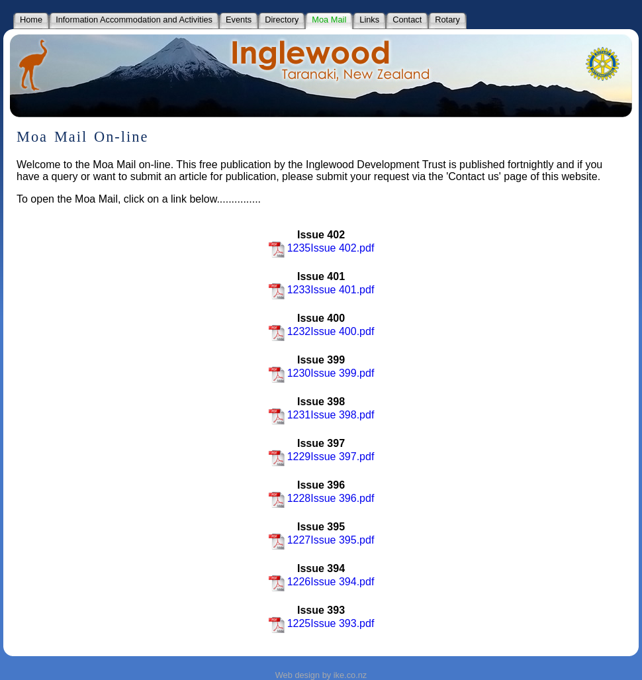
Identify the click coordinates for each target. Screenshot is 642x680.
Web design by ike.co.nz (321, 675)
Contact (407, 19)
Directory (281, 19)
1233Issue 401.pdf (321, 289)
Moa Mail (329, 19)
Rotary (447, 19)
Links (369, 19)
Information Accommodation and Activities (134, 19)
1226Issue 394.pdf (321, 581)
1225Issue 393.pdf (321, 623)
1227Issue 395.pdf (321, 540)
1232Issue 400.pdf (321, 331)
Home (31, 19)
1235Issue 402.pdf (321, 248)
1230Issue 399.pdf (321, 373)
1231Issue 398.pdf (321, 414)
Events (239, 19)
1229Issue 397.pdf (321, 456)
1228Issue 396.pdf (321, 498)
